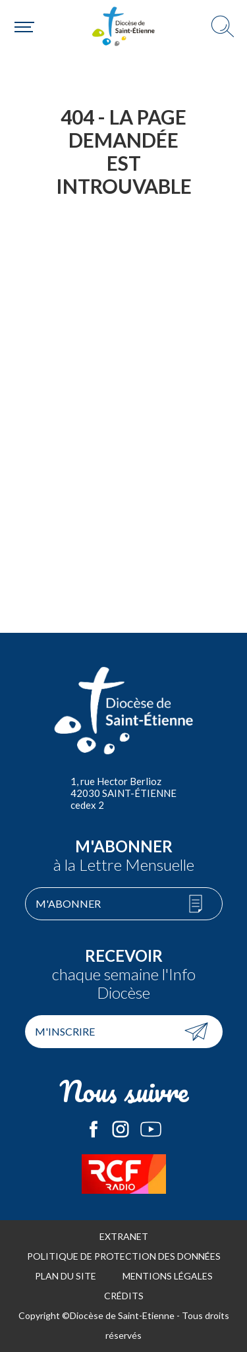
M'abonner (68, 903)
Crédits (124, 1295)
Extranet (123, 1236)
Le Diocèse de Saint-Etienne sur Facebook (93, 1129)
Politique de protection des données (124, 1256)
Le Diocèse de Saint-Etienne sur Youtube (151, 1129)
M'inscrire (65, 1031)
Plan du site (65, 1275)
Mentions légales (168, 1275)
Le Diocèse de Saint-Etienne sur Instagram (120, 1129)
